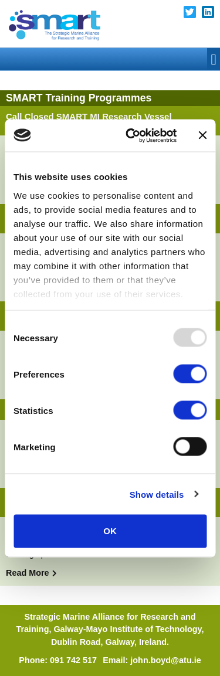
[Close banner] (202, 135)
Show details (157, 494)
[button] (213, 59)
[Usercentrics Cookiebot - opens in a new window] (131, 135)
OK (110, 531)
